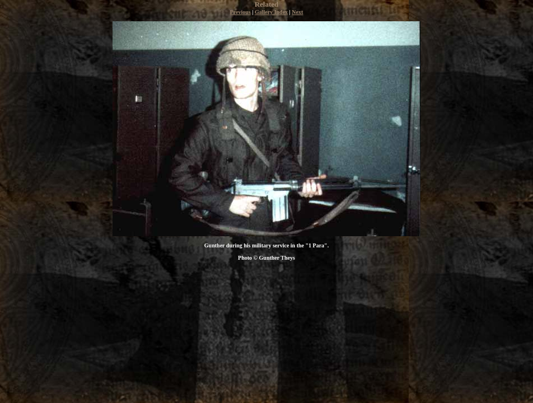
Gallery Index (271, 12)
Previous (240, 12)
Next (297, 12)
